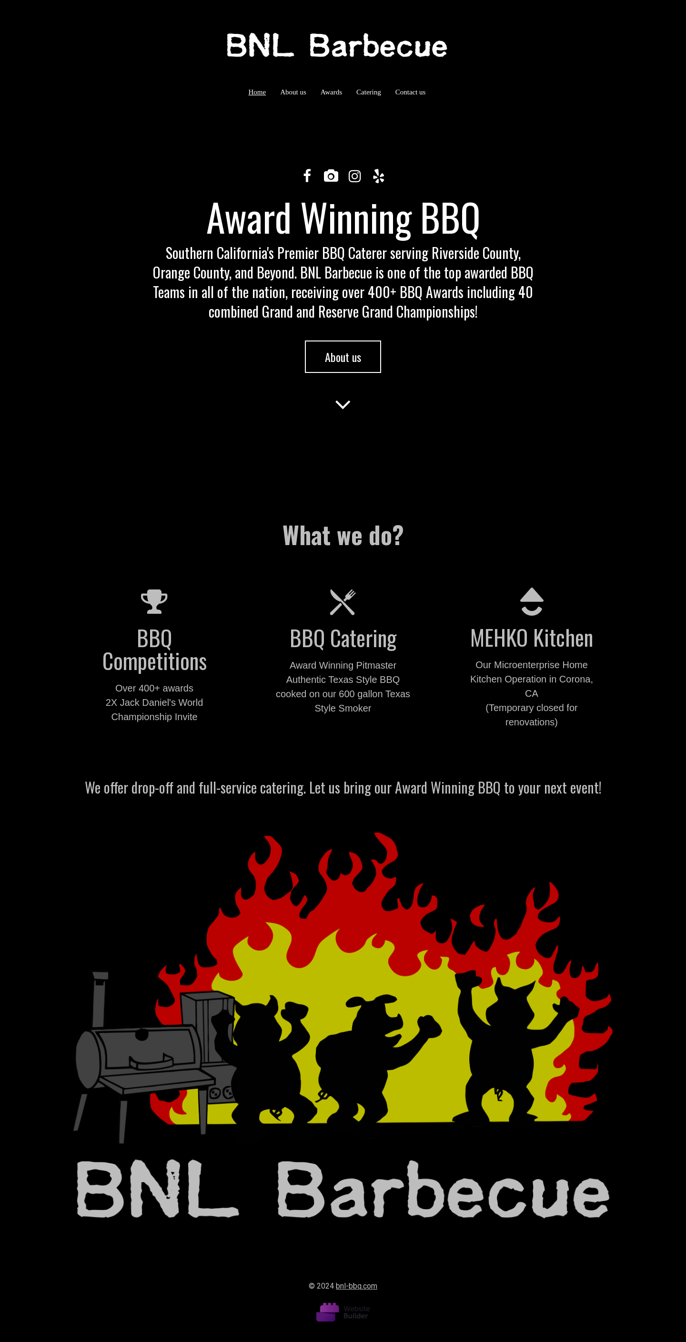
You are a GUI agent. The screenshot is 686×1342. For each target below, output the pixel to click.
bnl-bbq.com (356, 1285)
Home (257, 92)
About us (293, 92)
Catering (368, 92)
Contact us (410, 92)
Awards (331, 92)
